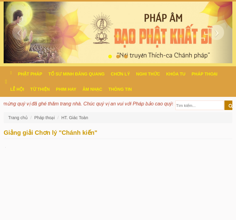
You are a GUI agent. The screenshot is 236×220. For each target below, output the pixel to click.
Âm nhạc (92, 89)
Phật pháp (30, 74)
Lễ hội (17, 89)
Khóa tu (175, 74)
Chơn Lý (120, 74)
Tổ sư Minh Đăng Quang (76, 74)
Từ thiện (40, 89)
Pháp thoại (204, 74)
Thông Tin (120, 89)
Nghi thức (148, 74)
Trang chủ (18, 117)
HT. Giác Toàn (74, 117)
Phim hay (66, 89)
